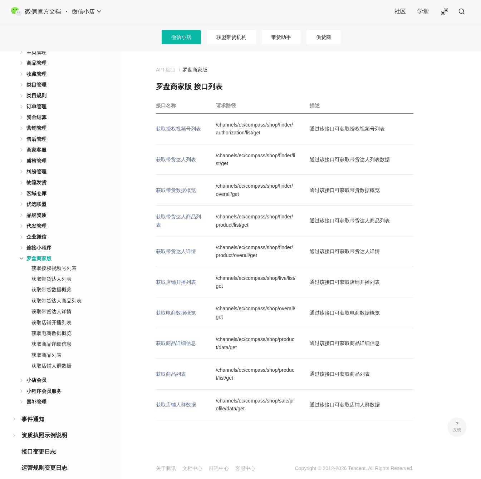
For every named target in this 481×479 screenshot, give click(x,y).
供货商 (323, 37)
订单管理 (36, 95)
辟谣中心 (219, 468)
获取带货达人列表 (51, 267)
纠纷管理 (36, 160)
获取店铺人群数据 (51, 354)
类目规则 (36, 84)
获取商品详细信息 (51, 332)
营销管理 (36, 116)
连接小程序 (38, 236)
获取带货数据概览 (51, 278)
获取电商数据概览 (51, 322)
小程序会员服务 (44, 379)
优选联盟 (36, 193)
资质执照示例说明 (44, 424)
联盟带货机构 (231, 37)
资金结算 (36, 106)
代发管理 (36, 214)
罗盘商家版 (38, 247)
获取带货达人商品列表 (56, 289)
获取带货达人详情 (51, 300)
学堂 (423, 11)
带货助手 (281, 37)
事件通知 (32, 408)
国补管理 (36, 390)
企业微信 (36, 225)
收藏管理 (36, 62)
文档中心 (192, 468)
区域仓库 (36, 182)
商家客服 (36, 138)
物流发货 (36, 171)
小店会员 (36, 368)
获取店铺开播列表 (51, 311)
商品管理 (36, 51)
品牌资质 (36, 204)
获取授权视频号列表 (54, 257)
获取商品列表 (46, 343)
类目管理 (36, 73)
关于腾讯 (166, 468)
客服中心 (245, 468)
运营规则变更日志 (44, 456)
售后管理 (36, 127)
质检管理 (36, 149)
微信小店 (181, 37)
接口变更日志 (38, 440)
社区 (400, 11)
